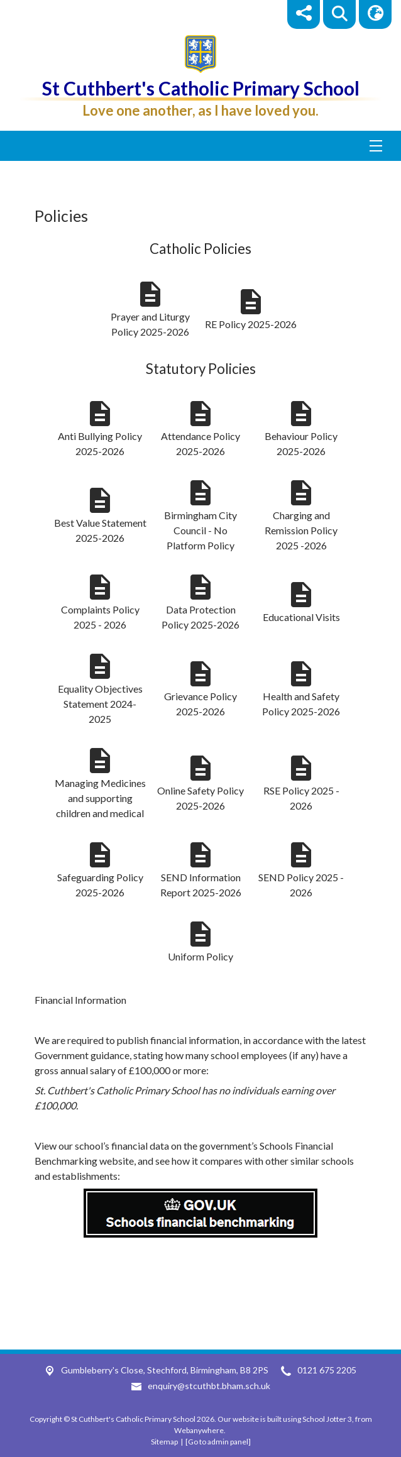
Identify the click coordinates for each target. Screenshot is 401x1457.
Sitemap (164, 1441)
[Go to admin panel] (218, 1441)
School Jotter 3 (327, 1419)
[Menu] (200, 146)
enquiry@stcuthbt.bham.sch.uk (209, 1385)
